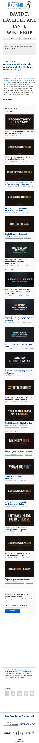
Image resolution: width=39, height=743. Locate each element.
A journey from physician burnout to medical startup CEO (19, 452)
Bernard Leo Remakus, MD (14, 322)
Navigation (27, 38)
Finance (22, 531)
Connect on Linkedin (19, 693)
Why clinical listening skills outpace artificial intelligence (19, 132)
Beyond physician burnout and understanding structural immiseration (16, 261)
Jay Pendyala (9, 375)
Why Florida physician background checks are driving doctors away (18, 184)
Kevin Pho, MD (21, 670)
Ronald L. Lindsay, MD (12, 212)
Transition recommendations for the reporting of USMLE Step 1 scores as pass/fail (18, 65)
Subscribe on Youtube (26, 693)
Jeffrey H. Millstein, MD (14, 238)
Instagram (32, 693)
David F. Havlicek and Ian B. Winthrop (16, 73)
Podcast (27, 295)
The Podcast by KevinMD (14, 295)
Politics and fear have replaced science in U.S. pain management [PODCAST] (17, 291)
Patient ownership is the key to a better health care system (17, 580)
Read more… (8, 99)
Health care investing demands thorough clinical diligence (17, 529)
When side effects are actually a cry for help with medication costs (18, 398)
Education (7, 75)
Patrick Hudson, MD (12, 265)
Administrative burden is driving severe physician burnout (17, 158)
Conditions (29, 348)
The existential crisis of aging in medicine (17, 477)
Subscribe (12, 611)
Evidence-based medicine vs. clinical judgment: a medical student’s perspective (19, 372)
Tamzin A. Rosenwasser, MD (15, 186)
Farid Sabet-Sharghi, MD (14, 480)
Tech (24, 135)
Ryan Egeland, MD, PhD (13, 135)
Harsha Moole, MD (11, 531)
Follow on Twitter (13, 693)
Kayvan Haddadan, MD (12, 161)
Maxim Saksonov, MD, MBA (14, 455)
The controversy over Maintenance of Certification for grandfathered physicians (19, 319)
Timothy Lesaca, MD (12, 427)
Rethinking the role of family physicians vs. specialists (16, 209)
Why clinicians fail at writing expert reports (18, 345)
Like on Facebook (7, 693)
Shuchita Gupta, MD (12, 401)
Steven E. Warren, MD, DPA (14, 583)
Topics (11, 38)
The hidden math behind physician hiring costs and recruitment (18, 424)
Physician (25, 161)
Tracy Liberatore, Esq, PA (14, 348)
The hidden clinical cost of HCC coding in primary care (17, 235)
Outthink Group (19, 741)
